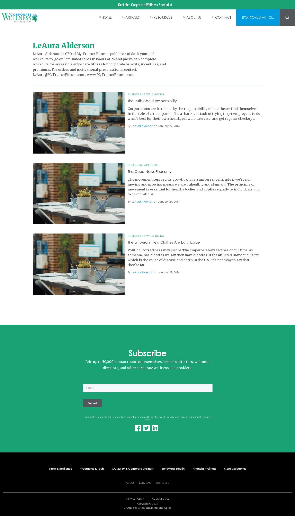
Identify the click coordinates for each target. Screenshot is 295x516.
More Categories (235, 468)
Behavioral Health (173, 468)
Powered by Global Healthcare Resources (147, 507)
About (131, 482)
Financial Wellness (143, 165)
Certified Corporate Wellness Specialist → (147, 4)
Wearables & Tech (92, 468)
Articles (162, 482)
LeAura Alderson (142, 126)
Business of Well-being (146, 94)
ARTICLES (132, 17)
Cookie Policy (160, 498)
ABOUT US (194, 17)
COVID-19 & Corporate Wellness (132, 468)
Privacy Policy (135, 498)
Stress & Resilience (60, 468)
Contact (146, 482)
